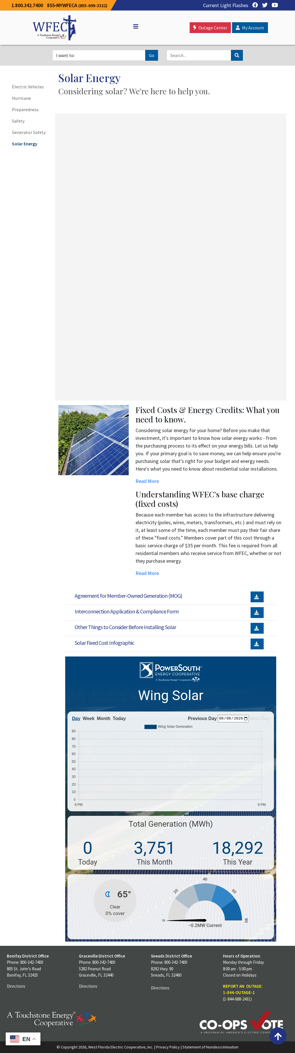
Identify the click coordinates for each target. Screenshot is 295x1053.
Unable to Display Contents (169, 256)
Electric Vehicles (28, 87)
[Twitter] (263, 5)
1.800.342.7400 (27, 5)
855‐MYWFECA (77, 5)
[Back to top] (277, 1035)
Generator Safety (29, 132)
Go (151, 55)
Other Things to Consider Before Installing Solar (125, 627)
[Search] (199, 55)
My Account (250, 28)
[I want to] (99, 55)
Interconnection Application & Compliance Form (127, 611)
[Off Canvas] (133, 27)
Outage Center (210, 28)
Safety (18, 121)
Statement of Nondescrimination (210, 1047)
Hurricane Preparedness (25, 103)
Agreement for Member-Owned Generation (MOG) (128, 595)
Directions (16, 986)
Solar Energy (24, 144)
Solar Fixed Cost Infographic (104, 642)
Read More (147, 481)
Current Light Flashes (225, 5)
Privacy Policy (168, 1047)
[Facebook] (253, 5)
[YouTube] (273, 5)
